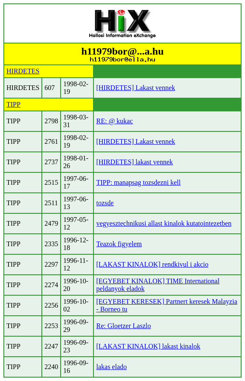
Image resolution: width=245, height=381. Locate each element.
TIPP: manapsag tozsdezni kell (138, 182)
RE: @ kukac (114, 121)
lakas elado (111, 366)
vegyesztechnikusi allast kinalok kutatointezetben (163, 223)
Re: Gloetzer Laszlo (123, 325)
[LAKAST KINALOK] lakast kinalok (148, 346)
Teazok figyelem (119, 243)
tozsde (105, 202)
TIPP (13, 104)
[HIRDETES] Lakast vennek (135, 87)
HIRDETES (22, 71)
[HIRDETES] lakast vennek (134, 162)
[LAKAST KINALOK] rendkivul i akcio (152, 264)
